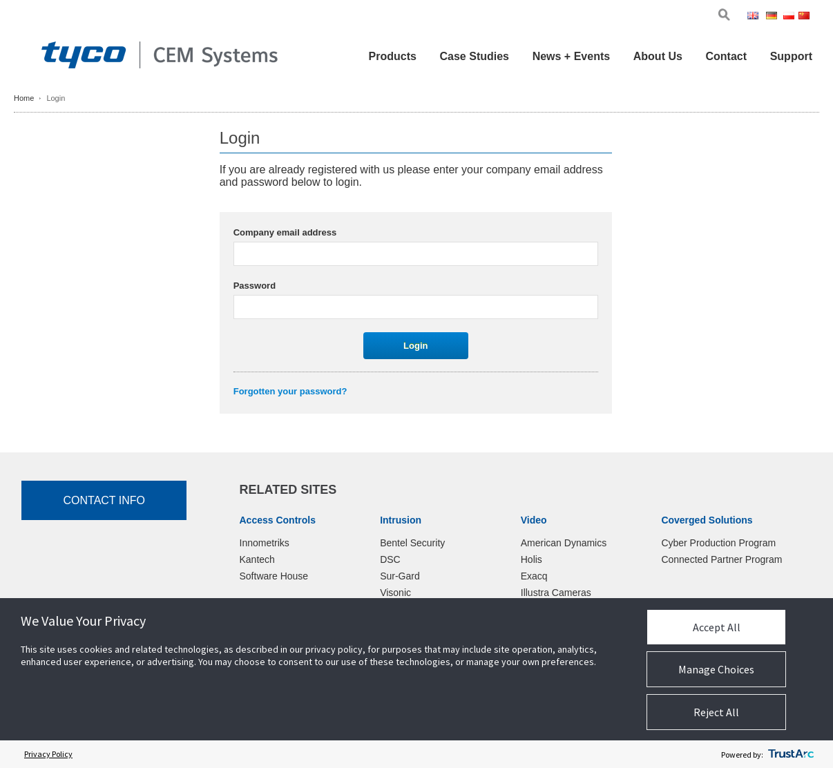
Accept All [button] (716, 627)
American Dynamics (563, 542)
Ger (773, 17)
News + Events (572, 56)
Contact (726, 56)
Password (254, 285)
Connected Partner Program (721, 559)
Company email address (285, 232)
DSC (390, 559)
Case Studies (474, 56)
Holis (531, 559)
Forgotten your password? (290, 391)
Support (791, 56)
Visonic (395, 592)
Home (24, 98)
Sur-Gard (400, 576)
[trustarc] (791, 754)
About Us (657, 56)
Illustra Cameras (556, 592)
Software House (274, 576)
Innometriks (264, 542)
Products (392, 56)
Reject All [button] (716, 712)
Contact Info (104, 500)
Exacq (534, 576)
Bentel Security (412, 542)
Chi (805, 17)
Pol (789, 17)
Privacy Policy (48, 754)
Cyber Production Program (718, 542)
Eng (755, 17)
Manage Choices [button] (716, 669)
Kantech (257, 559)
